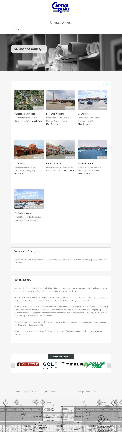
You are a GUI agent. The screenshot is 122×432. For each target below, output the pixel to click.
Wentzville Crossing (22, 213)
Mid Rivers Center (54, 163)
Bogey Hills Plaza (85, 163)
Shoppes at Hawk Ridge (24, 114)
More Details (37, 121)
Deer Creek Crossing (55, 114)
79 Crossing (19, 163)
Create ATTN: (90, 392)
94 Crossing (83, 114)
